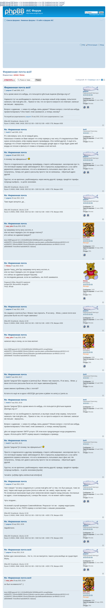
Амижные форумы (28, 20)
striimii (15, 75)
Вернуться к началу (103, 125)
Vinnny (21, 75)
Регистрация (92, 45)
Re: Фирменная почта (15, 129)
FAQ (83, 45)
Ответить (9, 80)
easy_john (9, 226)
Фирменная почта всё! (17, 71)
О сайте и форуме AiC (45, 20)
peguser (9, 90)
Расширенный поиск (96, 14)
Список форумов (13, 20)
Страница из (93, 80)
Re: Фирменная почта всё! (17, 549)
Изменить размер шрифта (102, 20)
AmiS (8, 132)
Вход (102, 45)
